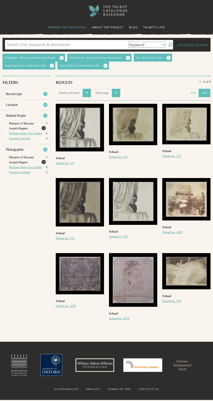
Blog (133, 27)
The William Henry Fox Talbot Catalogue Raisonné (106, 10)
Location (12, 104)
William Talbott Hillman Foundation (93, 365)
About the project (108, 27)
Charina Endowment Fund (186, 365)
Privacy (93, 390)
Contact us (148, 390)
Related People (16, 115)
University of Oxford (47, 365)
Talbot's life (154, 27)
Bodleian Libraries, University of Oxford (14, 365)
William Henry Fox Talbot (25, 133)
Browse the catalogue (67, 27)
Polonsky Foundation (144, 365)
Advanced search (192, 44)
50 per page (107, 93)
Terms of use (119, 390)
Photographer (15, 149)
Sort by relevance (75, 93)
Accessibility (66, 390)
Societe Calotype (19, 138)
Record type (14, 94)
